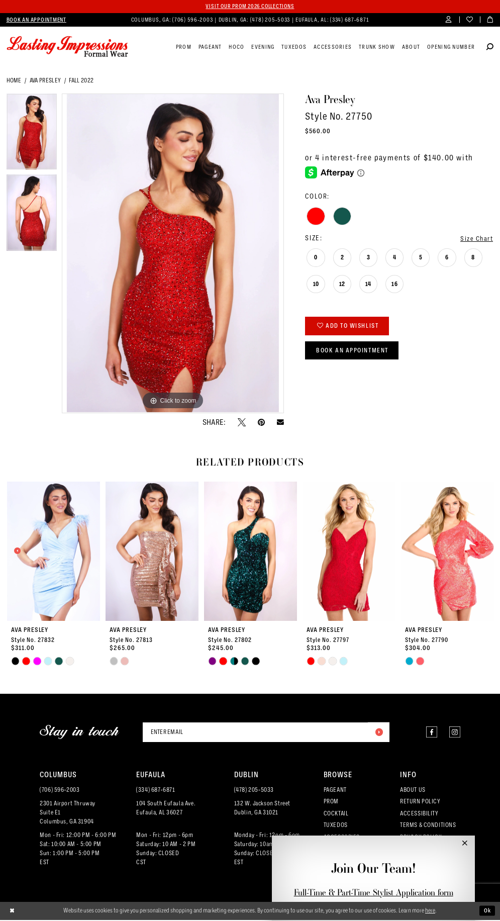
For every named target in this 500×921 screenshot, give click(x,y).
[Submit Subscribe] (378, 732)
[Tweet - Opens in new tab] (242, 422)
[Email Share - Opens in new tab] (280, 422)
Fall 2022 (81, 80)
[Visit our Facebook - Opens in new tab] (429, 732)
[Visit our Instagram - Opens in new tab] (454, 732)
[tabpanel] (32, 134)
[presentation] (54, 551)
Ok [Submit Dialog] (487, 911)
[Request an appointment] (36, 20)
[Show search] (489, 48)
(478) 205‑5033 (254, 790)
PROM (331, 802)
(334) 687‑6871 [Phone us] (349, 20)
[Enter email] (266, 732)
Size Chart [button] (476, 238)
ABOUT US (413, 790)
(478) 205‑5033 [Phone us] (270, 20)
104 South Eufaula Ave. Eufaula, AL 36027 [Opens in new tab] (165, 809)
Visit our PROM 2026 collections (250, 6)
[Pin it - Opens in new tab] (261, 422)
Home (14, 80)
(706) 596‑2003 (59, 790)
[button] (449, 20)
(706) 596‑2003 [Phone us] (193, 20)
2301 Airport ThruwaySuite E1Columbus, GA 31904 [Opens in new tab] (67, 813)
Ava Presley (45, 80)
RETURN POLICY (420, 802)
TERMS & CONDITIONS (428, 826)
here (430, 911)
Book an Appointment (354, 352)
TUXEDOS (336, 826)
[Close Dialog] (12, 912)
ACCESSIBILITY (419, 814)
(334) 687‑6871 (155, 790)
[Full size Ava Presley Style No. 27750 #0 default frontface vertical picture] (172, 254)
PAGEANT (335, 790)
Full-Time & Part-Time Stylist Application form (373, 892)
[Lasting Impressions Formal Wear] (68, 47)
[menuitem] (36, 20)
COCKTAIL (336, 814)
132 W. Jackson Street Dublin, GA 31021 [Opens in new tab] (262, 809)
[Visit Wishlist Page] (469, 20)
